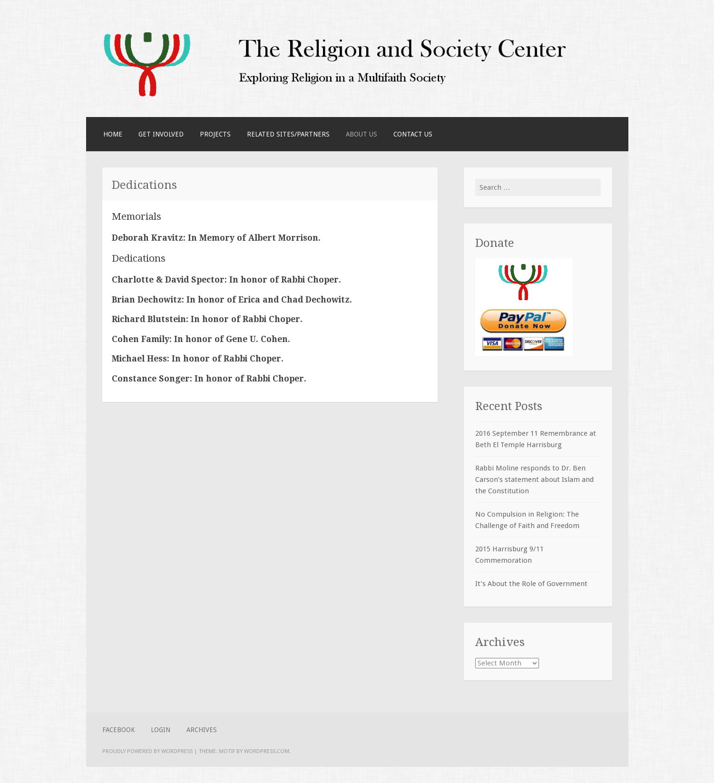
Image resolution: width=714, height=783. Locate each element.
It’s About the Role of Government (531, 583)
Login (160, 730)
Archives (201, 730)
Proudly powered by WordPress (147, 751)
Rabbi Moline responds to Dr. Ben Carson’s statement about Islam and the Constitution (534, 479)
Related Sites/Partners (288, 134)
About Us (361, 134)
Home (112, 134)
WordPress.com (266, 751)
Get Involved (161, 134)
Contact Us (412, 134)
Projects (215, 134)
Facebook (118, 730)
